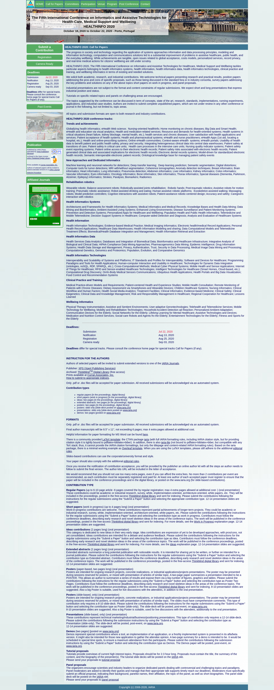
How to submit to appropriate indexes (87, 377)
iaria (146, 439)
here (145, 434)
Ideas (173, 544)
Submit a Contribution (44, 48)
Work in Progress (204, 521)
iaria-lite (165, 442)
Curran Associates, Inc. (49, 165)
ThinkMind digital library (142, 495)
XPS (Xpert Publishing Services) (97, 368)
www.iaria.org (123, 407)
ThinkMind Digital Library (93, 372)
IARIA (175, 656)
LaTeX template (111, 439)
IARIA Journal (55, 170)
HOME (40, 4)
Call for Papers (54, 4)
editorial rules (131, 461)
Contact (145, 4)
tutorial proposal (111, 659)
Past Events (45, 106)
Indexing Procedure (34, 173)
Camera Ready (44, 63)
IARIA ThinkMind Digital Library (38, 158)
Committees (72, 4)
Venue (101, 4)
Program (112, 4)
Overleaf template (132, 448)
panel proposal (110, 679)
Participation (88, 4)
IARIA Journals (170, 363)
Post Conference (128, 4)
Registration (45, 57)
